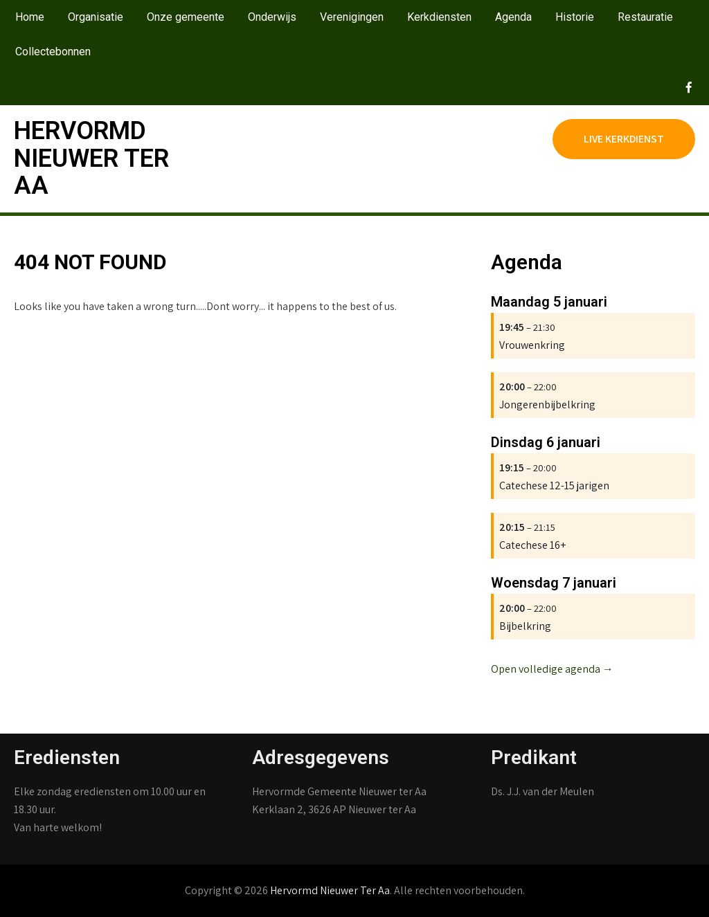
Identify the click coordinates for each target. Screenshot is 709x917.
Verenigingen (352, 17)
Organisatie (95, 17)
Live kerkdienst (624, 138)
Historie (574, 17)
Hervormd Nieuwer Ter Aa (91, 158)
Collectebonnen (53, 51)
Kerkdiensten (439, 17)
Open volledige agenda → (552, 669)
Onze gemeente (185, 17)
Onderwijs (272, 17)
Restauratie (645, 17)
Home (29, 17)
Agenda (513, 17)
